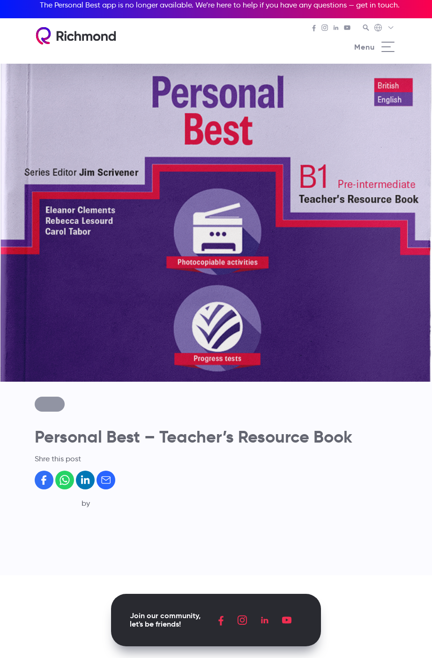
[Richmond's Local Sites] (384, 28)
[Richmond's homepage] (76, 35)
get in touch (377, 4)
